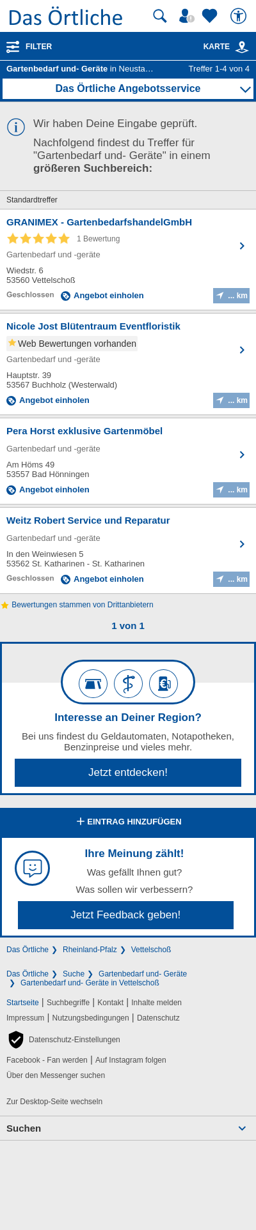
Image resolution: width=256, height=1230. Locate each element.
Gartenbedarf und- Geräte (143, 973)
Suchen (23, 1128)
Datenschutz (158, 1018)
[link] (242, 47)
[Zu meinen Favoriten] (211, 16)
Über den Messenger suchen (55, 1075)
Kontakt (110, 1002)
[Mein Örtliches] (188, 16)
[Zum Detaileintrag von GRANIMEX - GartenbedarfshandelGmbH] (128, 259)
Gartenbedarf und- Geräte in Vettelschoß (89, 982)
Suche (73, 973)
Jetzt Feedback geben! (125, 915)
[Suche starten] (160, 16)
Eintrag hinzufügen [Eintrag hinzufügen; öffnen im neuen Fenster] (127, 822)
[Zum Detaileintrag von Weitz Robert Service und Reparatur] (128, 550)
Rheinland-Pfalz (90, 949)
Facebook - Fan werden (47, 1060)
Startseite (22, 1002)
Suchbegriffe (68, 1002)
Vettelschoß (151, 949)
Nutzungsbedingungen (90, 1018)
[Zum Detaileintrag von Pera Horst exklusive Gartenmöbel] (128, 461)
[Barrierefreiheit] (240, 16)
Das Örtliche (27, 949)
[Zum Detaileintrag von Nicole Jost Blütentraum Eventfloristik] (128, 364)
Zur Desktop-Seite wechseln (54, 1101)
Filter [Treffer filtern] (39, 46)
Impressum (25, 1018)
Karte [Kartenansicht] (227, 46)
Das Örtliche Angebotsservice (127, 88)
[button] (63, 1039)
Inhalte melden (156, 1002)
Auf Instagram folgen (130, 1060)
